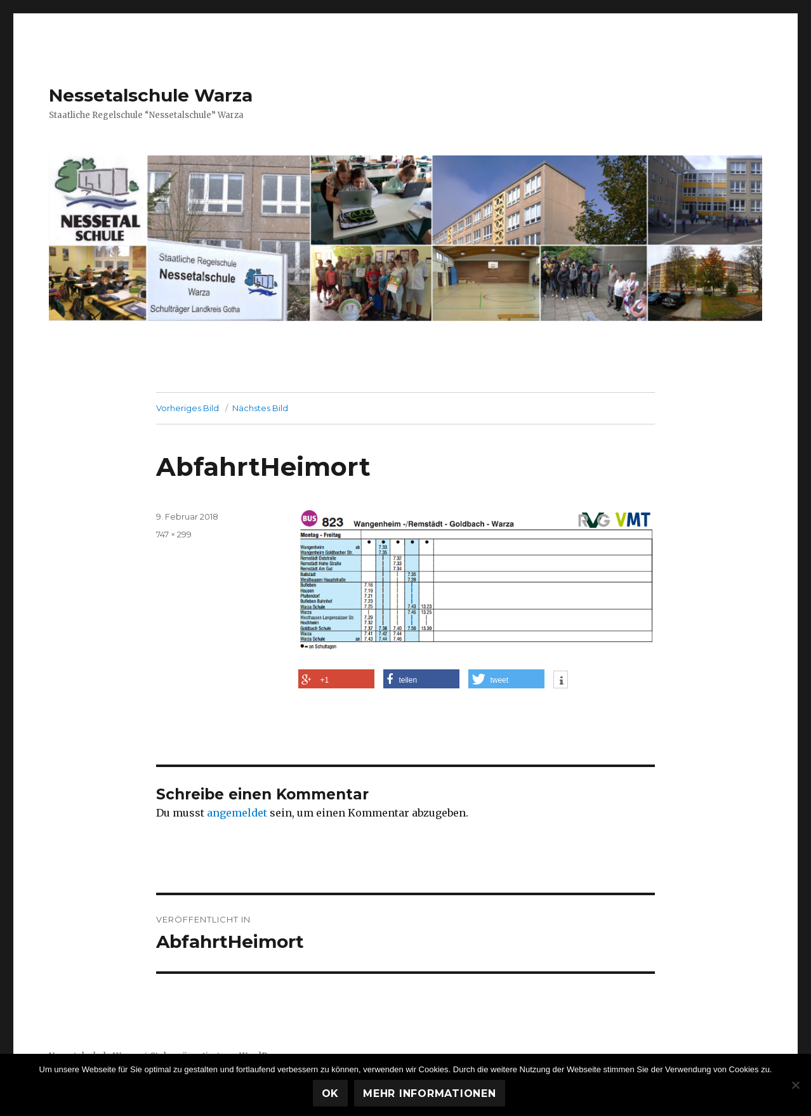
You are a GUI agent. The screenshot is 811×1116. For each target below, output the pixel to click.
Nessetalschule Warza (151, 95)
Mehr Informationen (429, 1093)
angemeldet (237, 812)
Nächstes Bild (260, 408)
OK (331, 1093)
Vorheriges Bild (187, 408)
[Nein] (795, 1085)
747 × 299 (174, 534)
